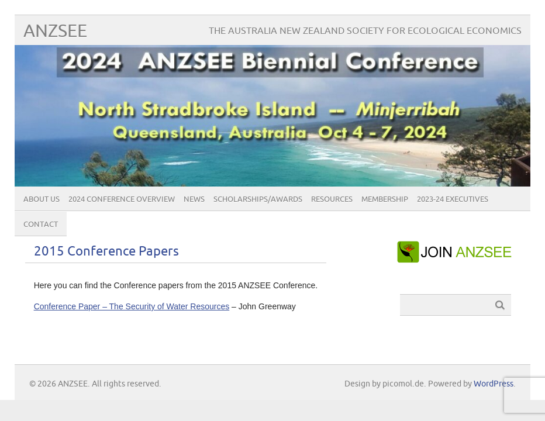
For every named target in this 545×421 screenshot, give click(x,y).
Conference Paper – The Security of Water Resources (132, 306)
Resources (332, 199)
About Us (41, 199)
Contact (40, 224)
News (194, 199)
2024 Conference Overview (121, 199)
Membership (384, 199)
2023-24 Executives (452, 199)
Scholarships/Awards (257, 199)
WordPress (493, 383)
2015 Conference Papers (106, 251)
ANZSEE (55, 31)
